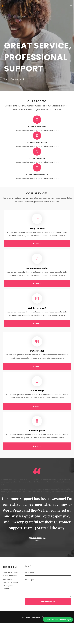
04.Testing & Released (37, 174)
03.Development (37, 158)
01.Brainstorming (37, 126)
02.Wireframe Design (37, 142)
